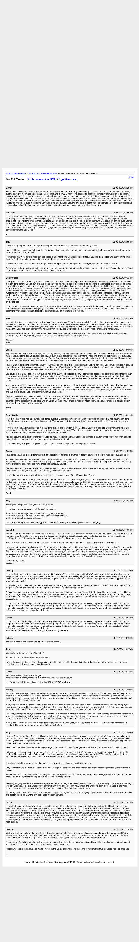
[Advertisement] (69, 28)
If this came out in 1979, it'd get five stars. (52, 179)
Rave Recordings (49, 173)
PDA (131, 177)
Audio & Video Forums (16, 173)
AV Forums (34, 173)
